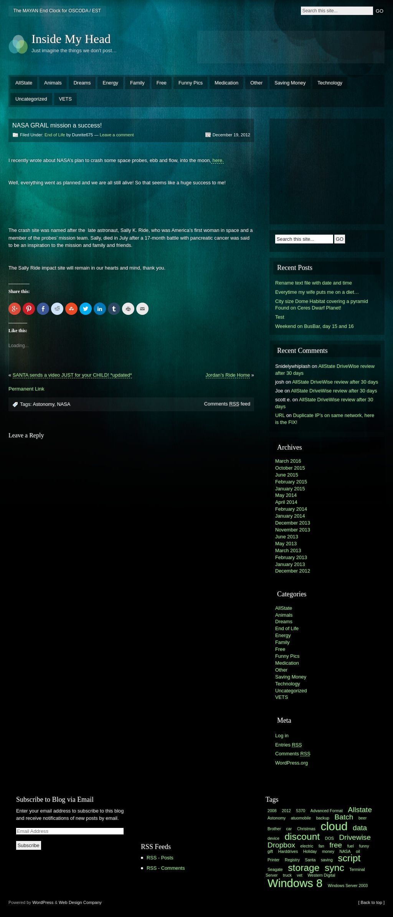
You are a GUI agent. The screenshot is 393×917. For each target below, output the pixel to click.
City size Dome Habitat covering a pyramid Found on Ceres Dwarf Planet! (321, 304)
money (328, 851)
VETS (65, 99)
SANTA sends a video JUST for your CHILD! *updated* (72, 375)
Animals (53, 83)
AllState (23, 83)
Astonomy (43, 404)
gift (270, 851)
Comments (292, 753)
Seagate (275, 869)
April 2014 (286, 502)
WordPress (42, 902)
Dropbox (281, 845)
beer (362, 818)
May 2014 (286, 495)
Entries (288, 745)
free (335, 845)
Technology (329, 83)
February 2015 (291, 482)
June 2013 (286, 537)
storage (303, 867)
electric (307, 846)
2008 (272, 810)
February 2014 (291, 509)
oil (358, 851)
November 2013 (292, 530)
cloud (333, 826)
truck (287, 875)
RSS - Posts (160, 858)
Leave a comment (117, 134)
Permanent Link (26, 389)
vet (299, 875)
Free (162, 83)
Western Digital (321, 875)
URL (280, 415)
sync (334, 867)
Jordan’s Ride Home (228, 375)
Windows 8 (295, 883)
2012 (286, 810)
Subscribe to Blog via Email (55, 799)
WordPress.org (291, 763)
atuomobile (301, 818)
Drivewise (355, 837)
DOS (329, 838)
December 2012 (292, 571)
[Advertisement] (291, 46)
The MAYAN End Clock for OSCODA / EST (57, 10)
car (289, 828)
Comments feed (227, 404)
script (349, 858)
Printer (273, 859)
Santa (310, 859)
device (273, 838)
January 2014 (290, 516)
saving (327, 859)
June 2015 (286, 475)
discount (302, 836)
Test (279, 317)
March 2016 (288, 461)
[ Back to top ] (371, 902)
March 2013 (288, 550)
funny (364, 846)
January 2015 (290, 489)
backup (322, 818)
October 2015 (290, 468)
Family (137, 83)
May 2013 (286, 543)
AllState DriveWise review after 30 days (335, 382)
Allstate (360, 810)
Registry (292, 859)
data (360, 828)
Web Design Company (80, 902)
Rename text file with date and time (313, 283)
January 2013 (290, 564)
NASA (64, 404)
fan (321, 846)
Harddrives (288, 851)
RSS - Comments (166, 868)
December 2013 (292, 523)
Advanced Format (326, 810)
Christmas (306, 828)
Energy (110, 83)
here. (217, 160)
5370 (300, 810)
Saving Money (289, 83)
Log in (282, 735)
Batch (344, 817)
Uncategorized (31, 99)
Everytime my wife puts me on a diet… (317, 292)
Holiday (310, 851)
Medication (226, 83)
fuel (350, 846)
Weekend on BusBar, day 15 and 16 (314, 326)
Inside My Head (71, 39)
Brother (274, 828)
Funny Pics (190, 83)
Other (256, 83)
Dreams (82, 83)
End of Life (55, 134)
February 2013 (291, 557)
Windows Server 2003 (348, 885)
